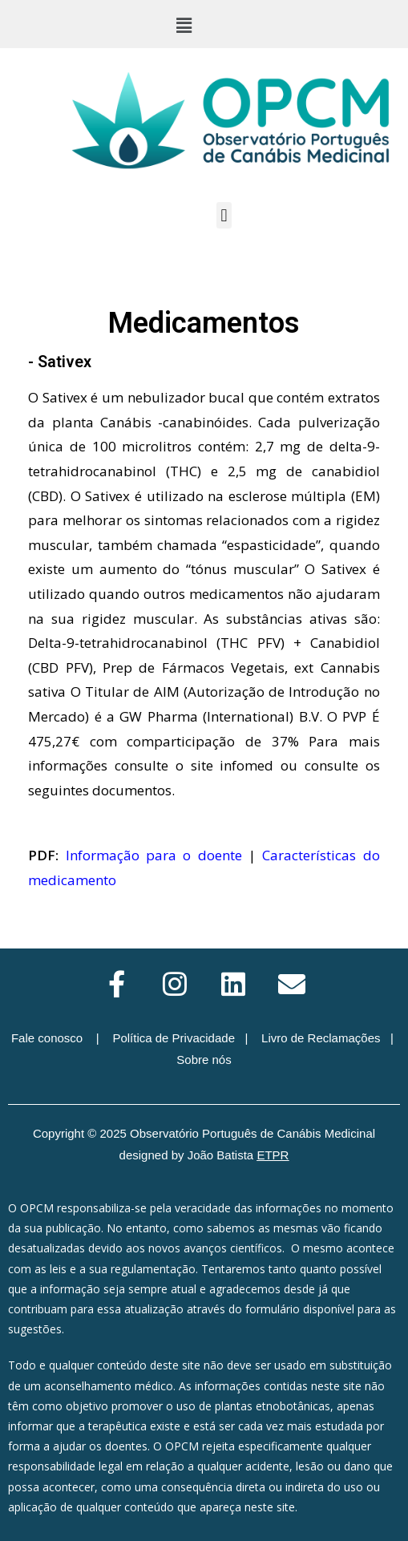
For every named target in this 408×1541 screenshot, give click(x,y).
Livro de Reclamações (320, 1038)
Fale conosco (47, 1038)
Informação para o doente (154, 855)
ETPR (273, 1155)
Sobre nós (203, 1059)
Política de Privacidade (173, 1038)
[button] (183, 25)
